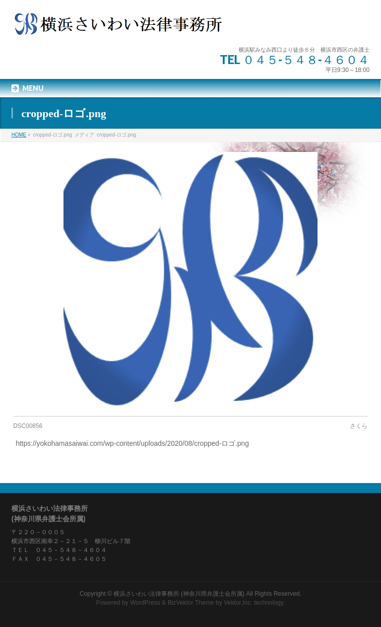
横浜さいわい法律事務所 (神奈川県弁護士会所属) (179, 593)
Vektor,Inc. (238, 602)
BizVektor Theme (191, 602)
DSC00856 (28, 425)
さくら (359, 425)
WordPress (145, 602)
